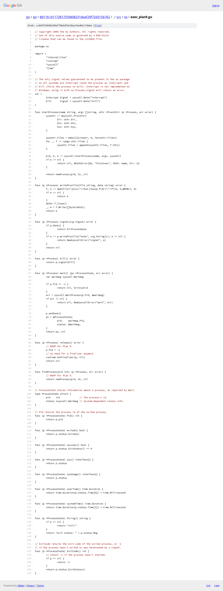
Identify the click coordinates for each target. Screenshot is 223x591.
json (217, 585)
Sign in (216, 5)
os (126, 17)
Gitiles (21, 585)
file (97, 25)
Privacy (30, 585)
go (28, 17)
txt (208, 585)
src (119, 17)
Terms (40, 585)
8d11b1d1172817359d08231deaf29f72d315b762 (75, 17)
